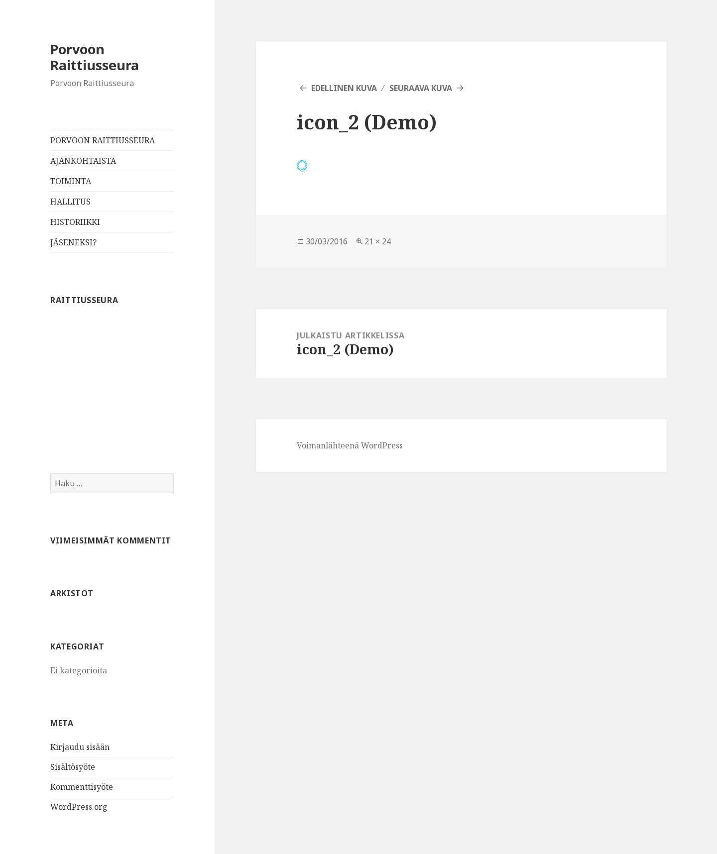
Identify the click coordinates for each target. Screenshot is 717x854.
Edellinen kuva (344, 88)
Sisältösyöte (72, 766)
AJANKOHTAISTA (83, 160)
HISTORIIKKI (75, 221)
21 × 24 (377, 241)
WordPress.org (79, 806)
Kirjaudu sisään (80, 747)
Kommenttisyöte (81, 786)
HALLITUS (70, 201)
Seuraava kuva (420, 88)
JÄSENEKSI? (73, 242)
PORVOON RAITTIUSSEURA (102, 140)
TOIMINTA (70, 181)
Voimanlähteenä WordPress (350, 445)
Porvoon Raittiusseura (94, 57)
